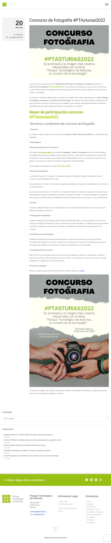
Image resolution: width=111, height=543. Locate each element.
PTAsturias (19, 35)
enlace (82, 271)
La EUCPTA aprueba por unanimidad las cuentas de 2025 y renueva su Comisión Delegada (31, 456)
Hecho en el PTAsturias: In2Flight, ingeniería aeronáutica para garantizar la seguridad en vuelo (32, 440)
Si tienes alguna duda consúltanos (23, 480)
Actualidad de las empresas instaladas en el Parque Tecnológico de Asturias (27, 450)
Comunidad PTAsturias (16, 37)
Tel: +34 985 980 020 (37, 514)
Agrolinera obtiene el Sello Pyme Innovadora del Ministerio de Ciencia (25, 445)
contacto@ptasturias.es (38, 512)
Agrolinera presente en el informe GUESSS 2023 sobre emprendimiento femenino (28, 435)
